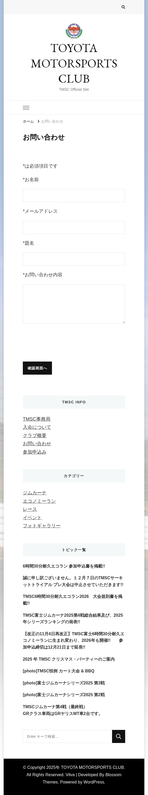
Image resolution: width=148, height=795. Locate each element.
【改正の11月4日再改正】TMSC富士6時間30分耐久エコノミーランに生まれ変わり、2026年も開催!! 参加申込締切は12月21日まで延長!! (73, 640)
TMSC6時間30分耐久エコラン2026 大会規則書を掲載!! (73, 599)
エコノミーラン (39, 501)
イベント (32, 517)
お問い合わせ (37, 443)
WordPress (93, 782)
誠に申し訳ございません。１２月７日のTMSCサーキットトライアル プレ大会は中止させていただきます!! (73, 581)
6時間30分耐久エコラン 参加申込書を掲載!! (64, 566)
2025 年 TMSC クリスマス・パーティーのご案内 (69, 659)
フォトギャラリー (42, 525)
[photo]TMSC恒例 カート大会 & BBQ (58, 671)
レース (30, 509)
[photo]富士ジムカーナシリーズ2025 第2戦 (64, 695)
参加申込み (34, 452)
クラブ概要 (34, 435)
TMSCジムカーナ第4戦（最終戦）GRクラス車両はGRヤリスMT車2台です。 (63, 710)
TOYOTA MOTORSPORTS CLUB (74, 63)
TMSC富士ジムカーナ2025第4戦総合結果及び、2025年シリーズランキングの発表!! (73, 618)
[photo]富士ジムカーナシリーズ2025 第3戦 (64, 683)
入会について (37, 427)
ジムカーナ (34, 492)
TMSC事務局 (36, 419)
